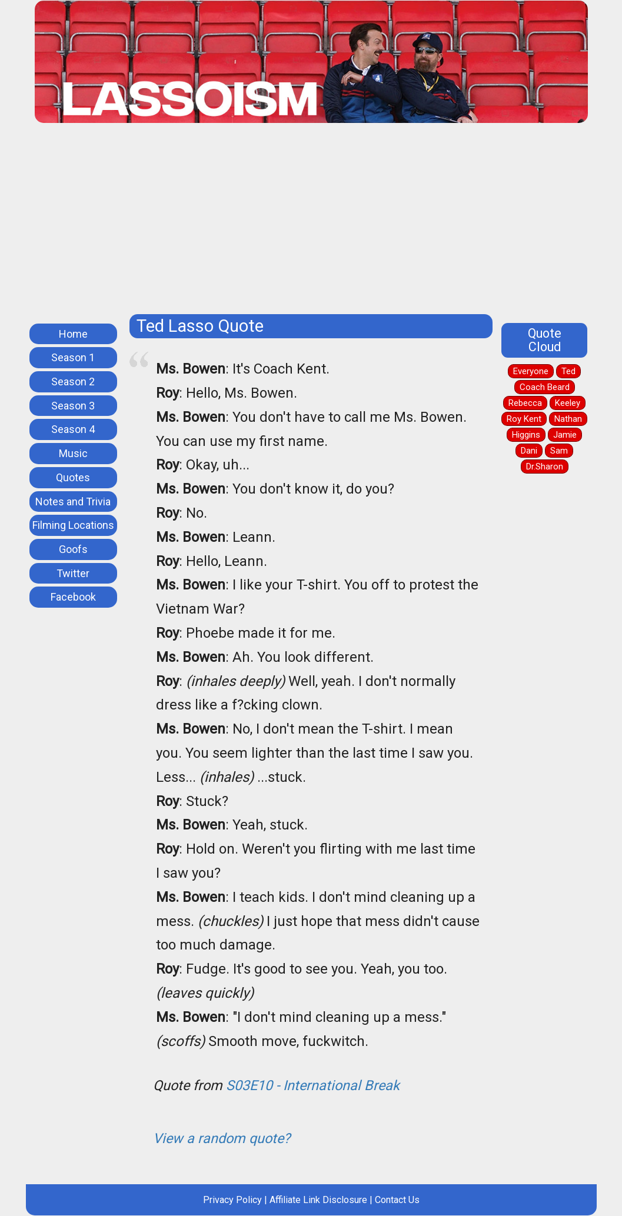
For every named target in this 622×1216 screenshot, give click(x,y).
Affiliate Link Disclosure (318, 1199)
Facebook (73, 597)
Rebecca (525, 403)
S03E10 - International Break (313, 1085)
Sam (559, 450)
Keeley (567, 403)
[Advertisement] (311, 223)
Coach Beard (545, 387)
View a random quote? (221, 1138)
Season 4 (73, 429)
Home (73, 334)
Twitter (72, 573)
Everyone (530, 371)
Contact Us (397, 1199)
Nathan (568, 419)
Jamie (565, 434)
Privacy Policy (232, 1199)
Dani (529, 450)
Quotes (73, 477)
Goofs (73, 549)
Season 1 (73, 357)
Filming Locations (73, 525)
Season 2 (73, 381)
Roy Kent (524, 419)
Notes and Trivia (73, 501)
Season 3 (73, 405)
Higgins (526, 434)
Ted (568, 371)
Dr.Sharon (544, 466)
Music (73, 453)
